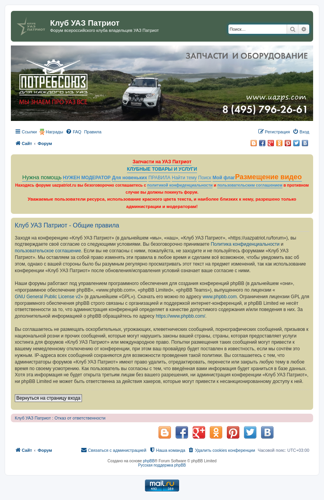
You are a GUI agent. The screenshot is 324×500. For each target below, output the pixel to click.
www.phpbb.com (219, 296)
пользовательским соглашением (249, 185)
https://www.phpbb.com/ (180, 316)
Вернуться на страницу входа (48, 398)
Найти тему (184, 177)
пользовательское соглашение (48, 250)
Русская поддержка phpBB (162, 465)
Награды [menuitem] (54, 131)
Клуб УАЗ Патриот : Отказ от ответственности (60, 418)
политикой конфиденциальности (180, 185)
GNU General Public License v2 (47, 296)
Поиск (204, 177)
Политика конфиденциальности (245, 244)
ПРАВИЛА (159, 177)
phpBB (149, 461)
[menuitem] (73, 131)
